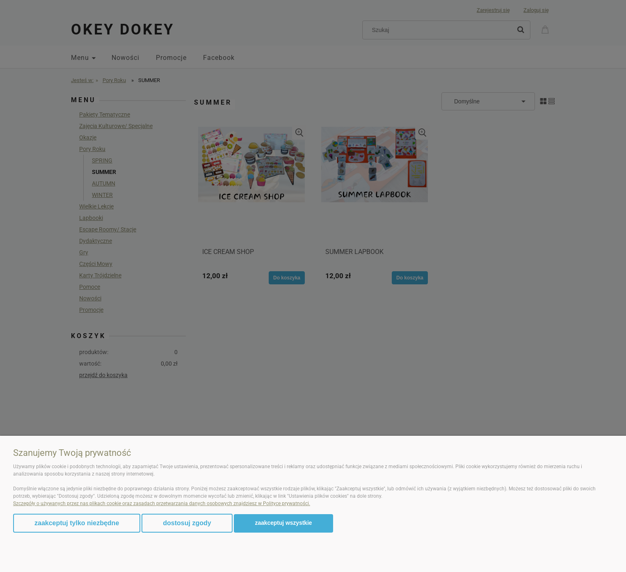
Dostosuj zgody (187, 522)
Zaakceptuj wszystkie (283, 523)
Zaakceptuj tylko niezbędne (76, 522)
